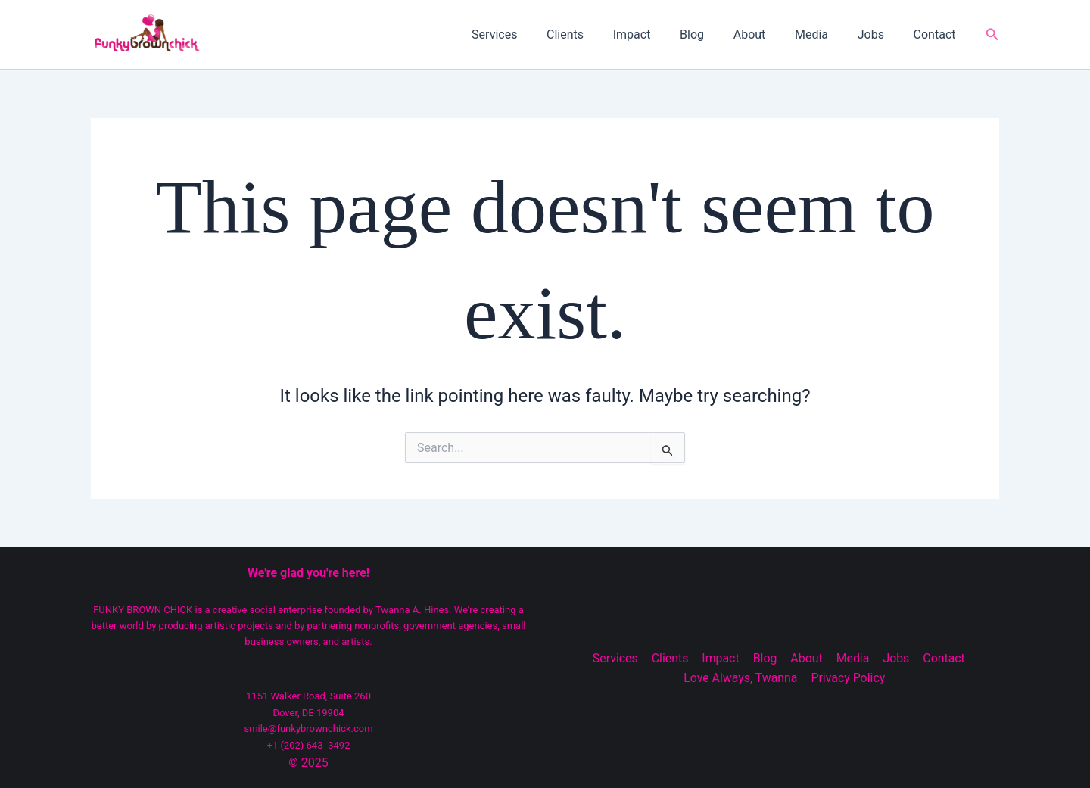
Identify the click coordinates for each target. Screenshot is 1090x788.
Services (532, 34)
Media (824, 34)
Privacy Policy (848, 678)
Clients (597, 34)
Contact (937, 34)
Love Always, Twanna (741, 678)
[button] (992, 34)
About (767, 34)
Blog (714, 34)
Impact (659, 34)
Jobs (878, 34)
